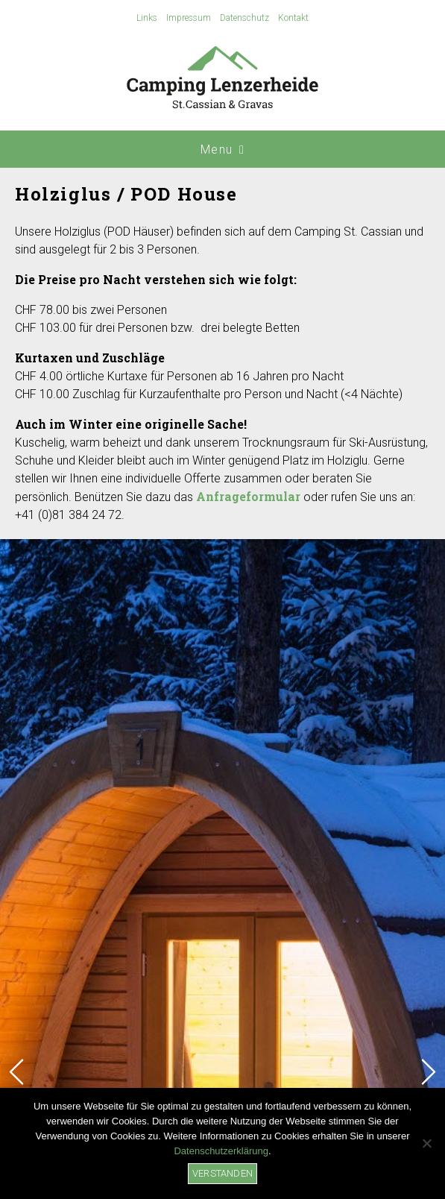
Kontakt (293, 18)
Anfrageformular (248, 496)
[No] (426, 1143)
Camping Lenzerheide (223, 78)
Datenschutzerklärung (221, 1150)
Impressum (188, 18)
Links (146, 18)
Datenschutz (244, 18)
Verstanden (222, 1173)
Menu (223, 149)
